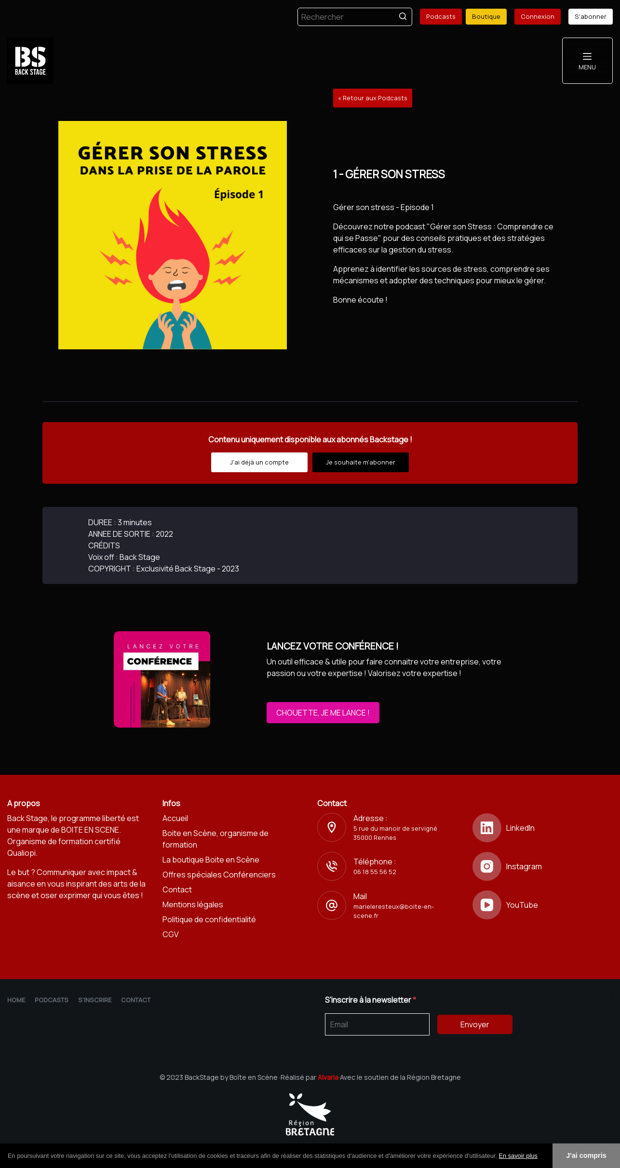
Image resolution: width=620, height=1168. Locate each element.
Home (16, 999)
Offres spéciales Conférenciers (219, 874)
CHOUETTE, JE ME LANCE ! (323, 712)
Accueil (175, 818)
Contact (177, 889)
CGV (170, 934)
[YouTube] (542, 904)
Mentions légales (192, 904)
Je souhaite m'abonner (360, 462)
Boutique (486, 16)
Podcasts (441, 16)
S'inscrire (94, 999)
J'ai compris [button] (586, 1155)
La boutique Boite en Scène (210, 859)
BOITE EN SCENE (90, 829)
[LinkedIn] (542, 827)
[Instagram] (542, 866)
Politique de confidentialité (209, 919)
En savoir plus (518, 1155)
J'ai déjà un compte (259, 462)
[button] (540, 1156)
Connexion (537, 16)
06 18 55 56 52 (374, 871)
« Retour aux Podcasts (372, 97)
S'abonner (591, 16)
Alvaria (328, 1077)
